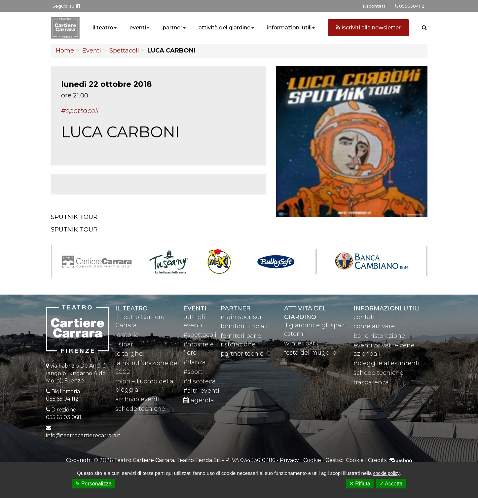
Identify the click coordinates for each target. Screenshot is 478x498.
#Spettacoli (79, 111)
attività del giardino (225, 27)
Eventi (91, 50)
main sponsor (241, 317)
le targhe (129, 353)
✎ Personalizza (93, 483)
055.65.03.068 (63, 417)
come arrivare (374, 326)
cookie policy (386, 473)
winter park (301, 343)
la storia (127, 334)
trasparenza (371, 382)
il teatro (102, 27)
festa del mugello (310, 352)
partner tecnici (243, 353)
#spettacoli (199, 334)
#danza (194, 362)
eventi (137, 27)
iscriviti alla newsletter (368, 27)
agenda (198, 400)
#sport (192, 371)
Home (65, 50)
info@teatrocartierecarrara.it (83, 435)
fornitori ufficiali (244, 326)
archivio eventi (137, 399)
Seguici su (66, 6)
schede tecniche (140, 408)
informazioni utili (289, 27)
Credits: (390, 460)
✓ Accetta (391, 483)
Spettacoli (124, 50)
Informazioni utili (386, 308)
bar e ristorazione (379, 335)
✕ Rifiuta (359, 483)
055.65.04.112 (62, 399)
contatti (365, 317)
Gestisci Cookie (344, 460)
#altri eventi (201, 390)
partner (172, 27)
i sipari (125, 344)
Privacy (289, 460)
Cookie (312, 460)
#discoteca (199, 381)
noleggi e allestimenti (386, 363)
